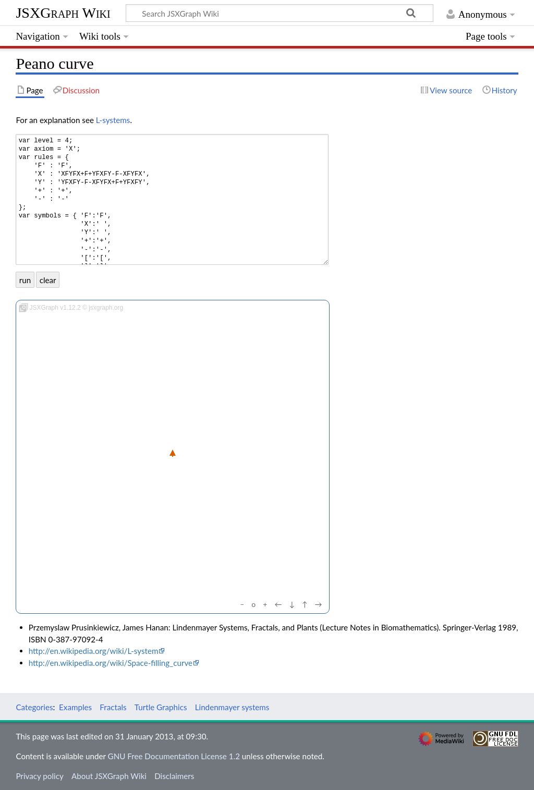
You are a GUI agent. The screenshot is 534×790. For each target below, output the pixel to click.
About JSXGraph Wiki (109, 776)
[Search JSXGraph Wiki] (279, 13)
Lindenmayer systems (232, 707)
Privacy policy (39, 776)
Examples (75, 707)
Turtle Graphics (161, 707)
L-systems (113, 120)
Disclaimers (174, 776)
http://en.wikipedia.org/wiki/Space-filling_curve (110, 662)
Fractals (113, 707)
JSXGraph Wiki (63, 13)
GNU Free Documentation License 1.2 (174, 756)
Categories (34, 707)
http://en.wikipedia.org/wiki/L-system (94, 650)
